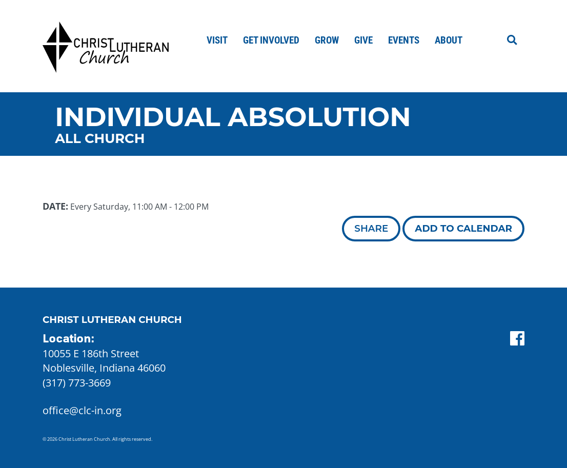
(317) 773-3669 (77, 383)
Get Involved (271, 40)
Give (363, 40)
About (448, 40)
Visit (217, 40)
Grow (327, 40)
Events (403, 40)
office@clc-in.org (82, 410)
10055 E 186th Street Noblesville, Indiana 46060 (104, 361)
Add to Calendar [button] (463, 228)
